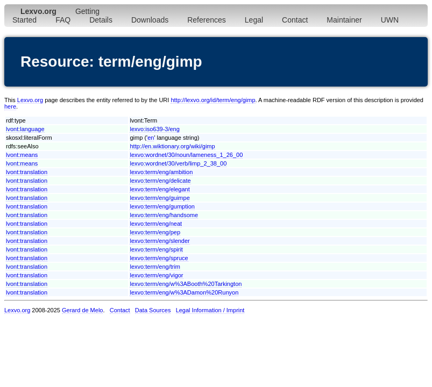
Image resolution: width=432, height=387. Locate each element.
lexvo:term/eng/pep (155, 232)
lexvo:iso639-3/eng (154, 129)
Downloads (149, 20)
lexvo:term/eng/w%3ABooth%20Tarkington (186, 284)
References (206, 20)
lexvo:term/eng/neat (156, 223)
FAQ (62, 20)
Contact (295, 20)
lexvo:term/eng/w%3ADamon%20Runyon (184, 292)
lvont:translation (26, 172)
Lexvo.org (30, 100)
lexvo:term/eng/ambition (161, 172)
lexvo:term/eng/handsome (164, 215)
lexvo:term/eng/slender (159, 241)
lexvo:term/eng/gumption (162, 206)
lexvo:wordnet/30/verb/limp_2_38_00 (178, 163)
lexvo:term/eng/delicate (160, 180)
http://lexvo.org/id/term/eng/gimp (213, 100)
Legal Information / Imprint (210, 310)
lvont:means (22, 155)
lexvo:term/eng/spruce (159, 258)
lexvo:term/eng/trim (155, 266)
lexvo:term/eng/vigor (156, 275)
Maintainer (344, 20)
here (10, 106)
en (150, 137)
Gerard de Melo (82, 310)
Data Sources (153, 310)
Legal (254, 20)
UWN (390, 20)
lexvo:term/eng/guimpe (159, 198)
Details (100, 20)
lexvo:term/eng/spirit (156, 249)
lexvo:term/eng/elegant (159, 189)
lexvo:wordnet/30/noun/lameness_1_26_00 (186, 155)
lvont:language (25, 129)
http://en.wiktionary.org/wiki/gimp (172, 146)
